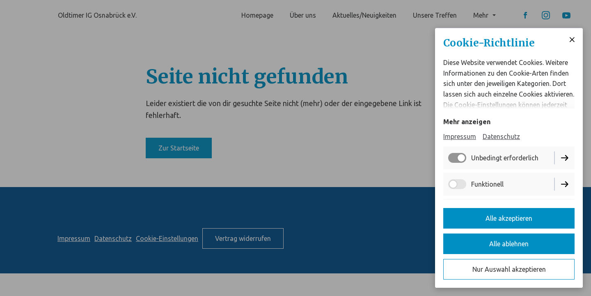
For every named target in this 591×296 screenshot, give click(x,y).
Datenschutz (501, 136)
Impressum (459, 136)
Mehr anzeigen (466, 121)
